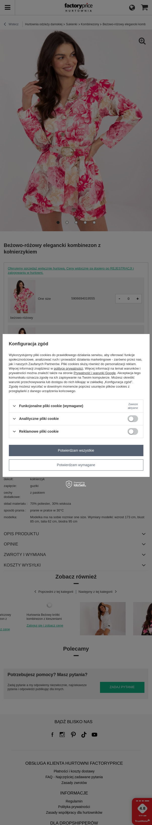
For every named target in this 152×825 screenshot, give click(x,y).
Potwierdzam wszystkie (76, 450)
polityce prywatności (68, 368)
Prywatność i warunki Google (95, 373)
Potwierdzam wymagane (76, 465)
